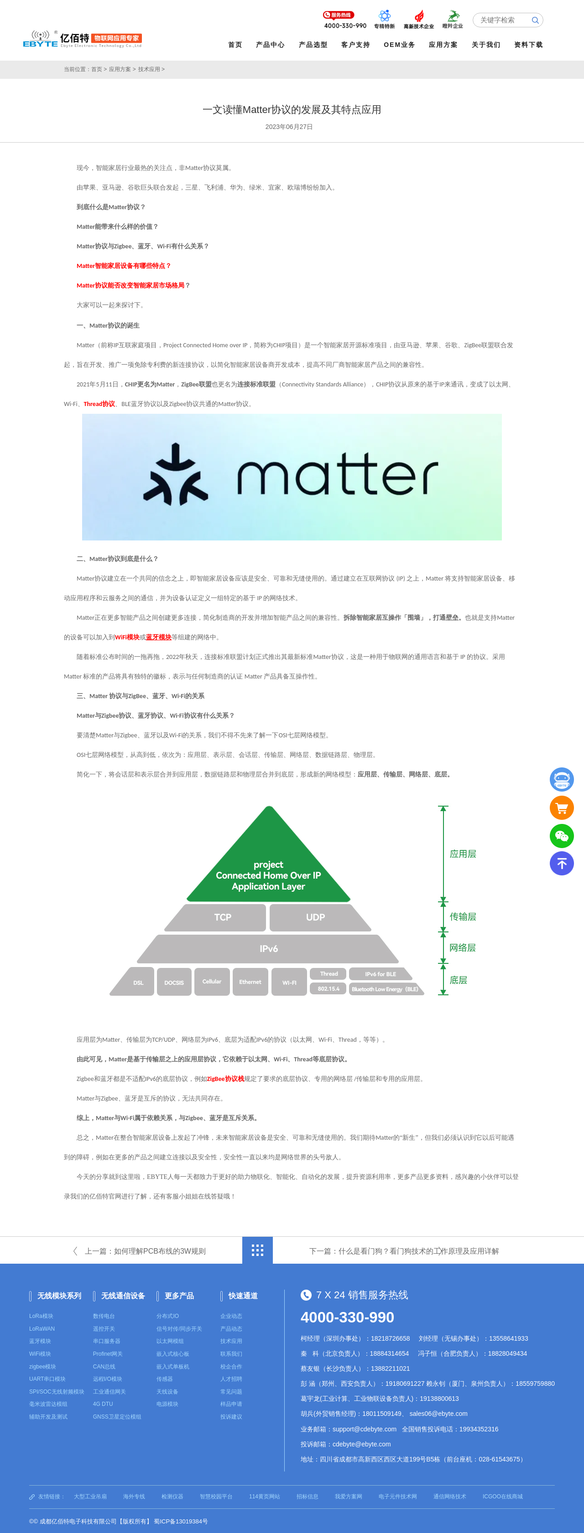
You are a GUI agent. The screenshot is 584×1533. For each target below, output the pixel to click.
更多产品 (179, 1294)
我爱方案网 (348, 1495)
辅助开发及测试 (48, 1416)
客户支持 (356, 44)
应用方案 (444, 44)
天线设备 (167, 1391)
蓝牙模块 (40, 1340)
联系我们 (231, 1353)
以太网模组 (170, 1340)
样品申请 (231, 1403)
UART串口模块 (47, 1378)
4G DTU (103, 1403)
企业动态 (231, 1315)
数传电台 (104, 1315)
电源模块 (167, 1403)
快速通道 (243, 1294)
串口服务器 (106, 1340)
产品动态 (231, 1328)
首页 (236, 44)
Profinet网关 (108, 1353)
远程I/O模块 (107, 1378)
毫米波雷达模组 (48, 1403)
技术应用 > (151, 68)
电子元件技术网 (398, 1495)
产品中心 (272, 44)
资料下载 (529, 44)
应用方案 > (122, 68)
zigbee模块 (42, 1366)
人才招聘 (231, 1378)
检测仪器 (172, 1495)
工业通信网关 (109, 1391)
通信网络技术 (449, 1495)
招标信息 (307, 1495)
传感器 (164, 1378)
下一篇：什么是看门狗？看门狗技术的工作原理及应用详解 (404, 1250)
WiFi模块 (40, 1353)
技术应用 (231, 1340)
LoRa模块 (41, 1315)
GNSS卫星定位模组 (117, 1416)
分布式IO (167, 1315)
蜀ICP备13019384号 (181, 1520)
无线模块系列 (59, 1294)
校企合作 (231, 1366)
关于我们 (487, 44)
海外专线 (134, 1495)
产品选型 (314, 44)
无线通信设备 (123, 1294)
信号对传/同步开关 (179, 1328)
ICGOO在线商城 (503, 1495)
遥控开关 (104, 1328)
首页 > (99, 68)
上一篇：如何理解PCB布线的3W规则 (145, 1250)
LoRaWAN (42, 1328)
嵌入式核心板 (172, 1353)
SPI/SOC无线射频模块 (56, 1391)
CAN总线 (104, 1366)
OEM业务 (401, 44)
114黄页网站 (264, 1495)
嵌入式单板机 (172, 1366)
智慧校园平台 (216, 1495)
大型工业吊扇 (90, 1495)
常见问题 (231, 1391)
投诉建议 (231, 1416)
